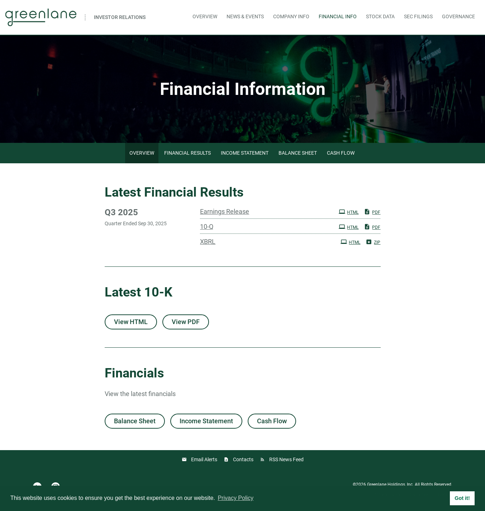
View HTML (131, 322)
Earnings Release (224, 211)
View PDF (186, 322)
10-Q (206, 226)
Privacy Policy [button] (235, 498)
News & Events (245, 16)
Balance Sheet (298, 153)
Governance (458, 16)
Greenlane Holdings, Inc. (390, 484)
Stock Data (380, 16)
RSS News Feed (286, 459)
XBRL (207, 241)
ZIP (373, 241)
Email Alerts (204, 459)
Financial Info (338, 16)
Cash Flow (341, 153)
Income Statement (244, 153)
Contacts (243, 459)
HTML (348, 211)
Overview (204, 16)
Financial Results (187, 153)
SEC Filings (418, 16)
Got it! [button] (462, 498)
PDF (372, 211)
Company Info (291, 16)
